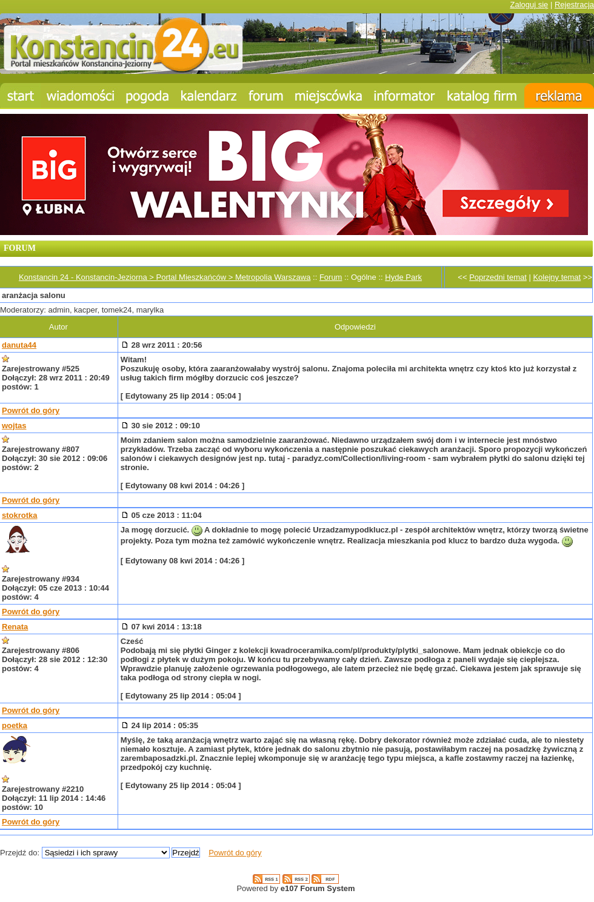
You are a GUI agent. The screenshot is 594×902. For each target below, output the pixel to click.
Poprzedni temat (498, 277)
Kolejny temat (557, 277)
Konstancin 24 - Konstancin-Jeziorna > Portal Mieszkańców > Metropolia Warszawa (164, 277)
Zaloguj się (529, 4)
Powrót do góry (30, 410)
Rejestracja (574, 4)
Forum (330, 277)
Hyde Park (403, 277)
